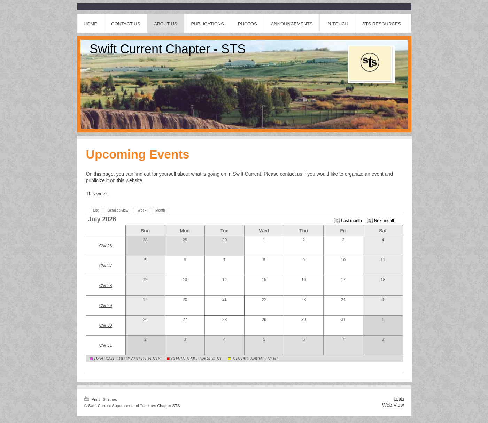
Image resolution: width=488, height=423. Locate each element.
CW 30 (105, 325)
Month (160, 210)
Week (142, 210)
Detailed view (118, 210)
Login (399, 399)
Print (92, 399)
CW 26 (105, 246)
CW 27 (105, 265)
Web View (393, 405)
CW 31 (105, 345)
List (96, 210)
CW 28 (105, 285)
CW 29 (105, 305)
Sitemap (110, 399)
